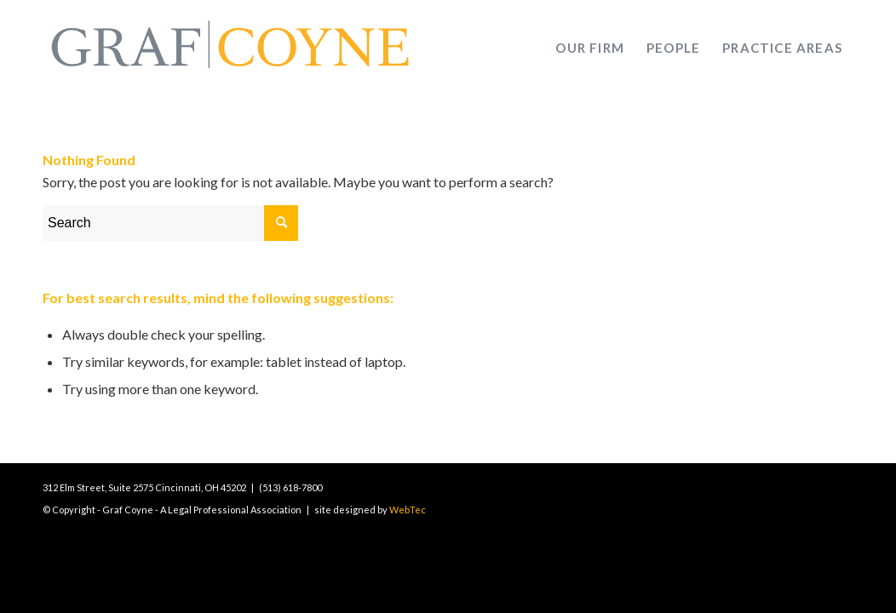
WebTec (407, 509)
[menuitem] (589, 48)
